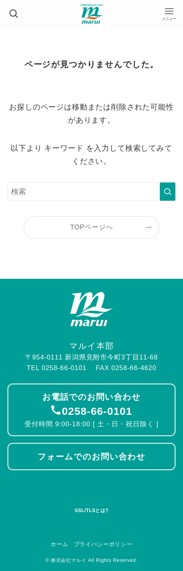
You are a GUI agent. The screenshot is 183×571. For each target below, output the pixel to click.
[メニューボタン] (169, 14)
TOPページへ (91, 227)
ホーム (59, 544)
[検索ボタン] (14, 14)
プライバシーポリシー (103, 544)
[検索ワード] (92, 191)
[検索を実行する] (167, 191)
